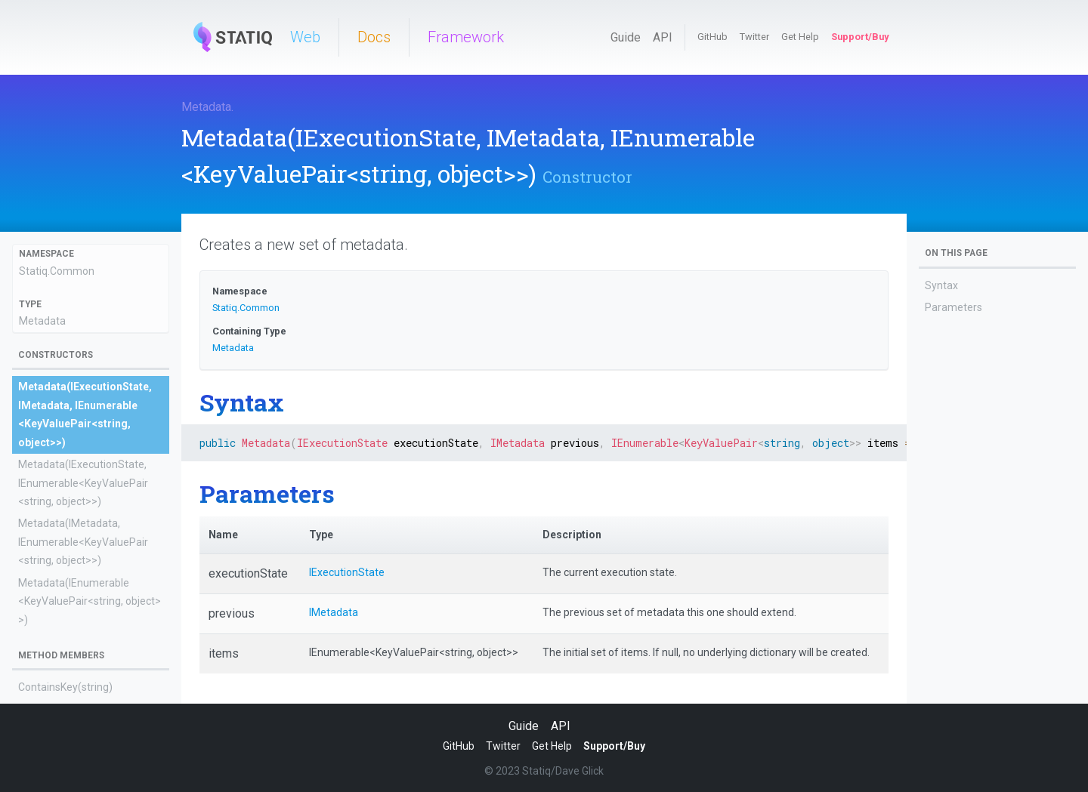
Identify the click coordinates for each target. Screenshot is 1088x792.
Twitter (754, 36)
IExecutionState (347, 572)
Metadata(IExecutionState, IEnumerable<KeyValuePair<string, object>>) (83, 482)
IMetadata (333, 612)
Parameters (953, 307)
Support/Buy (860, 36)
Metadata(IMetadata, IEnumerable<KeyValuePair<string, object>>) (83, 541)
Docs (374, 37)
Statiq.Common (56, 271)
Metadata (206, 107)
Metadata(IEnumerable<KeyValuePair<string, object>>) (89, 601)
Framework (466, 37)
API (662, 37)
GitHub (712, 36)
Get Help (800, 36)
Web (305, 37)
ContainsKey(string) (65, 687)
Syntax (941, 285)
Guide (625, 37)
